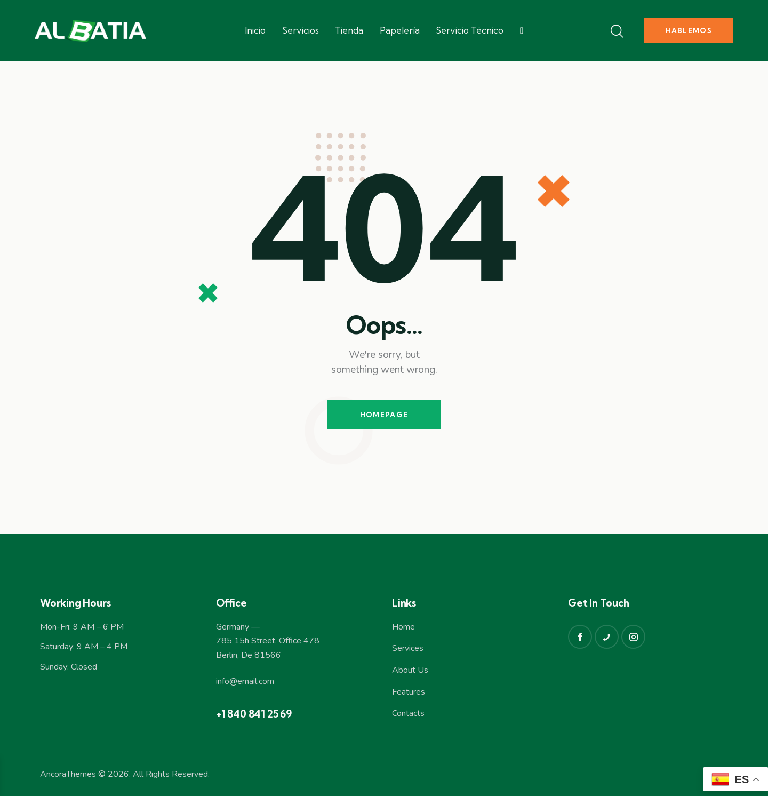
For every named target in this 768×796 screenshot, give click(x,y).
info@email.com (245, 681)
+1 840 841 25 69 (254, 713)
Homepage (384, 414)
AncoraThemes (68, 774)
